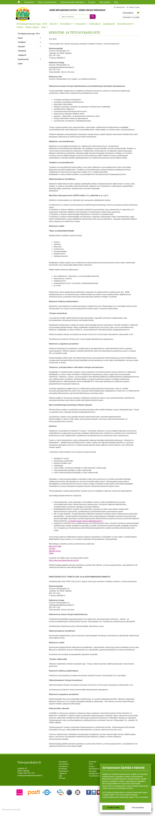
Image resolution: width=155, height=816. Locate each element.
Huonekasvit (64, 764)
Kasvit (53, 24)
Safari (51, 553)
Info (44, 27)
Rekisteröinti (120, 7)
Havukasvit (63, 761)
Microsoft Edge (55, 546)
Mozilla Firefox (55, 551)
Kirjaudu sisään (134, 7)
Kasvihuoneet (124, 24)
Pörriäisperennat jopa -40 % (32, 24)
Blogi (116, 2)
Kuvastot (91, 2)
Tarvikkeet (66, 24)
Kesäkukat (63, 768)
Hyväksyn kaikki (113, 807)
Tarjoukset (95, 24)
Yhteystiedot (29, 2)
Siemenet (92, 771)
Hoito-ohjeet (32, 27)
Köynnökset (63, 771)
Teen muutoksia (138, 807)
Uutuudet (80, 24)
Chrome (52, 548)
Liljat (60, 776)
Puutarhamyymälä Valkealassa (72, 2)
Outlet (20, 27)
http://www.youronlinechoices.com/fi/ (64, 560)
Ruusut (91, 766)
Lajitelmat (62, 773)
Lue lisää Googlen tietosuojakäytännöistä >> (85, 521)
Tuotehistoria (94, 776)
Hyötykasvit (63, 766)
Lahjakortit (109, 24)
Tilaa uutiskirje (104, 2)
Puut (91, 764)
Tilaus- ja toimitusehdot (47, 2)
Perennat (92, 761)
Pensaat (62, 778)
